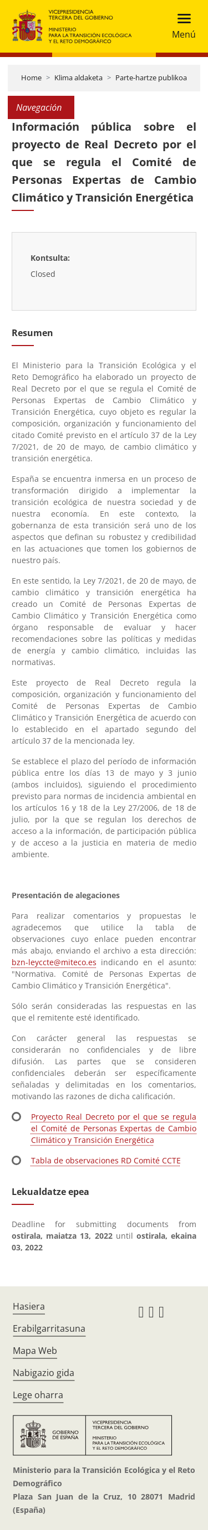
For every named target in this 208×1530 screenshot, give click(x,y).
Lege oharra (38, 1395)
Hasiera (29, 1306)
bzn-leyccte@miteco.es (54, 962)
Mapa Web (35, 1350)
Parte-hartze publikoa (151, 78)
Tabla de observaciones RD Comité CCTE (106, 1160)
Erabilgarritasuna (49, 1328)
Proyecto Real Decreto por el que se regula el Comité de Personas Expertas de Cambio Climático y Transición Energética (113, 1128)
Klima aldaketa (78, 78)
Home (31, 78)
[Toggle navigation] (180, 26)
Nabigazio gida (43, 1373)
